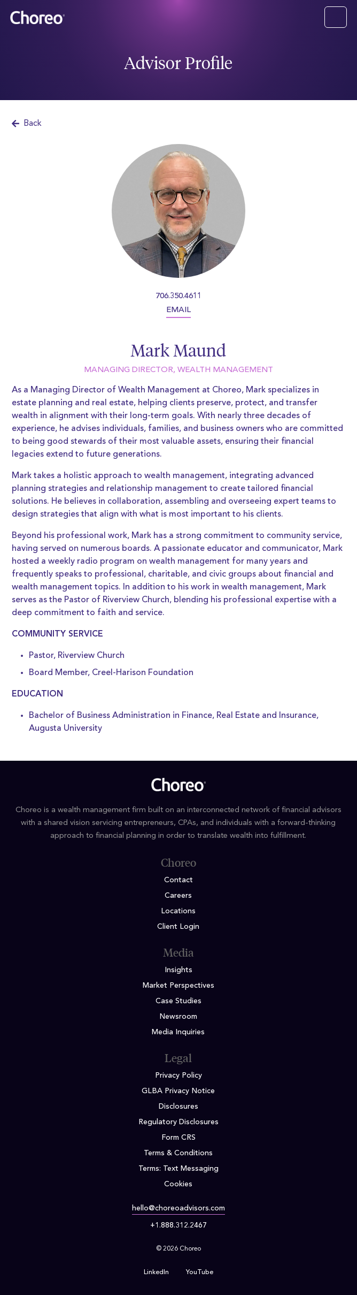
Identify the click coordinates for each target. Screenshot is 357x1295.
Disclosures (178, 1106)
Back (27, 123)
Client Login (178, 926)
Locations (178, 911)
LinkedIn (156, 1272)
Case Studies (178, 1001)
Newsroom (178, 1016)
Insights (178, 970)
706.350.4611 (178, 296)
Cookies (178, 1184)
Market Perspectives (178, 985)
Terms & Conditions (178, 1153)
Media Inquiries (178, 1032)
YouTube (199, 1272)
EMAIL (178, 310)
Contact (178, 880)
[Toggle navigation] (335, 17)
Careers (178, 895)
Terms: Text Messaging (178, 1168)
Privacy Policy (178, 1075)
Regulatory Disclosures (178, 1122)
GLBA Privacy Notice (178, 1091)
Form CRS (178, 1137)
